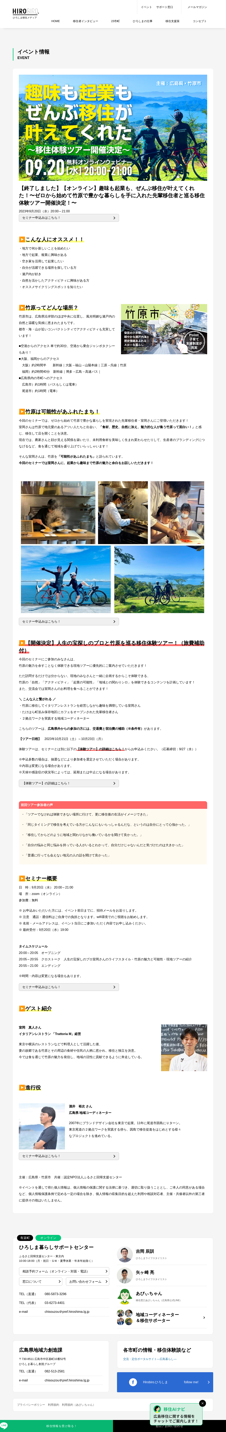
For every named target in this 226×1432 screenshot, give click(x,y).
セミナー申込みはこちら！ (41, 217)
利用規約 (53, 1404)
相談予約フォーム (56, 1271)
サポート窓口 (164, 7)
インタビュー (85, 21)
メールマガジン (197, 7)
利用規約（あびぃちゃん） (79, 1404)
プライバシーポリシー (31, 1404)
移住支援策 (172, 21)
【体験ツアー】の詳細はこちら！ (46, 783)
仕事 (142, 21)
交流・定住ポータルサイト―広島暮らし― (150, 1359)
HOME (55, 21)
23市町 (115, 21)
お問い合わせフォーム (85, 1281)
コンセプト (200, 21)
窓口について (32, 1281)
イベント (146, 7)
